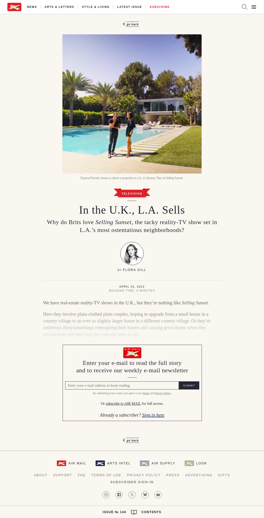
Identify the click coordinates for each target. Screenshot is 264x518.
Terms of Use (106, 475)
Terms (145, 393)
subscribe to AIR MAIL (123, 404)
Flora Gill (134, 270)
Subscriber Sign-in (132, 482)
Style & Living (95, 7)
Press (173, 475)
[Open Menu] (254, 7)
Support (62, 475)
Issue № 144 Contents (132, 512)
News (32, 7)
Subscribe (160, 7)
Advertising (198, 475)
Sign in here (153, 415)
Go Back (133, 24)
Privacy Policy (163, 393)
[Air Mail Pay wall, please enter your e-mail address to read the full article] (132, 383)
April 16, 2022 (132, 286)
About (41, 475)
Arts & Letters (59, 7)
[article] (132, 232)
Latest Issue (129, 7)
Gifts (224, 475)
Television (132, 193)
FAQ (82, 475)
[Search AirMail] (244, 7)
